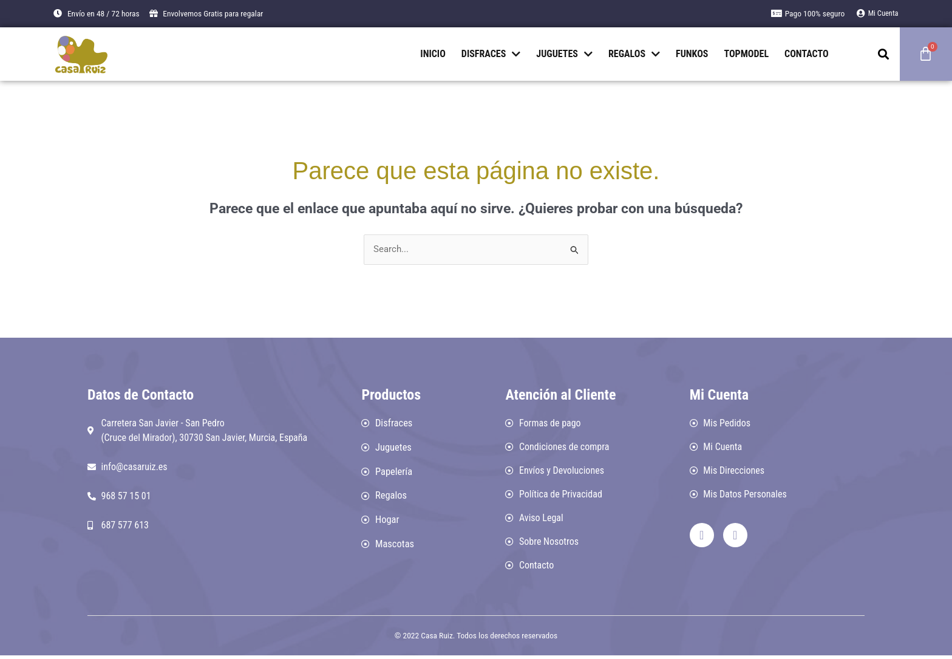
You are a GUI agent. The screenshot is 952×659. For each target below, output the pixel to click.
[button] (884, 54)
